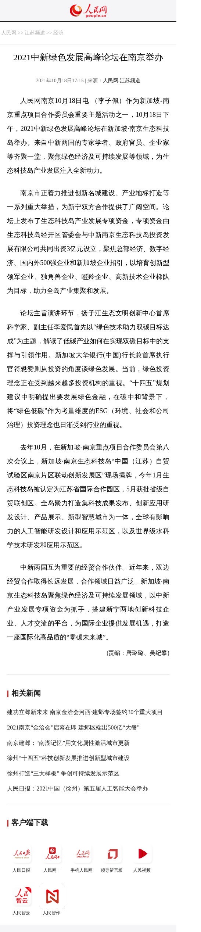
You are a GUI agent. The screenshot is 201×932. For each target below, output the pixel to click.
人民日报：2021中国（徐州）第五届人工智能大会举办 (77, 788)
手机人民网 (82, 857)
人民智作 (52, 899)
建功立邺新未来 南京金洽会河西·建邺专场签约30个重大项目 (85, 712)
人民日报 (22, 857)
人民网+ (52, 857)
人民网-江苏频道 (122, 80)
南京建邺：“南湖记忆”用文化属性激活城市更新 (68, 743)
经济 (58, 33)
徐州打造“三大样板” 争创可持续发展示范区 (63, 773)
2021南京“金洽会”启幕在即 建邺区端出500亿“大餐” (73, 727)
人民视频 (142, 857)
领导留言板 (112, 857)
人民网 (9, 33)
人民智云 (22, 899)
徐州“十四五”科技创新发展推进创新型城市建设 (68, 758)
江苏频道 (35, 33)
